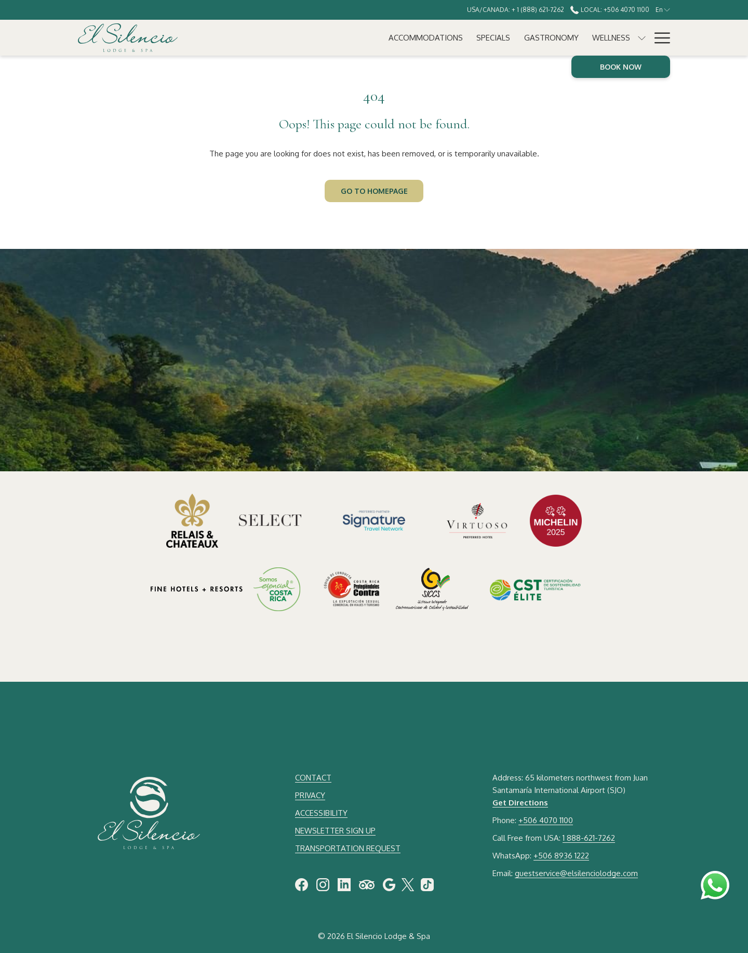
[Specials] (326, 38)
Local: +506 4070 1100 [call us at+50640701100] (609, 10)
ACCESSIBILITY (321, 813)
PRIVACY (310, 795)
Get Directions (520, 803)
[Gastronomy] (384, 38)
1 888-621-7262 (589, 838)
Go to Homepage (374, 191)
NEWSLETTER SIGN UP (335, 831)
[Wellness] (444, 38)
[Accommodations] (258, 38)
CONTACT (313, 778)
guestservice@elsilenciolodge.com (576, 873)
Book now (621, 66)
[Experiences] (565, 38)
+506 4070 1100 (545, 820)
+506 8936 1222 (561, 856)
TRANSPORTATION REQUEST (347, 848)
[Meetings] (621, 38)
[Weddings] (506, 38)
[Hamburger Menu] (658, 38)
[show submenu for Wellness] (474, 38)
